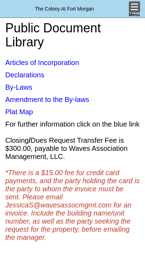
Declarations (24, 75)
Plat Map (19, 112)
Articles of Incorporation (42, 62)
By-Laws (18, 87)
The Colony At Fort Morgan (64, 9)
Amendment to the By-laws (47, 99)
